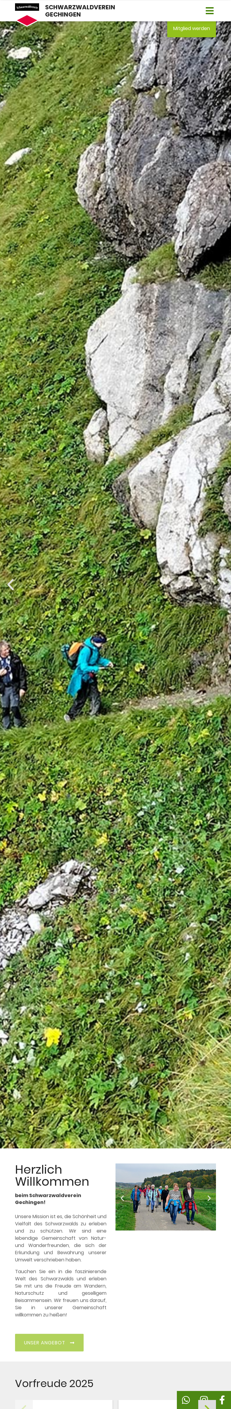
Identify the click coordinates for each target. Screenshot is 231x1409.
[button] (210, 11)
